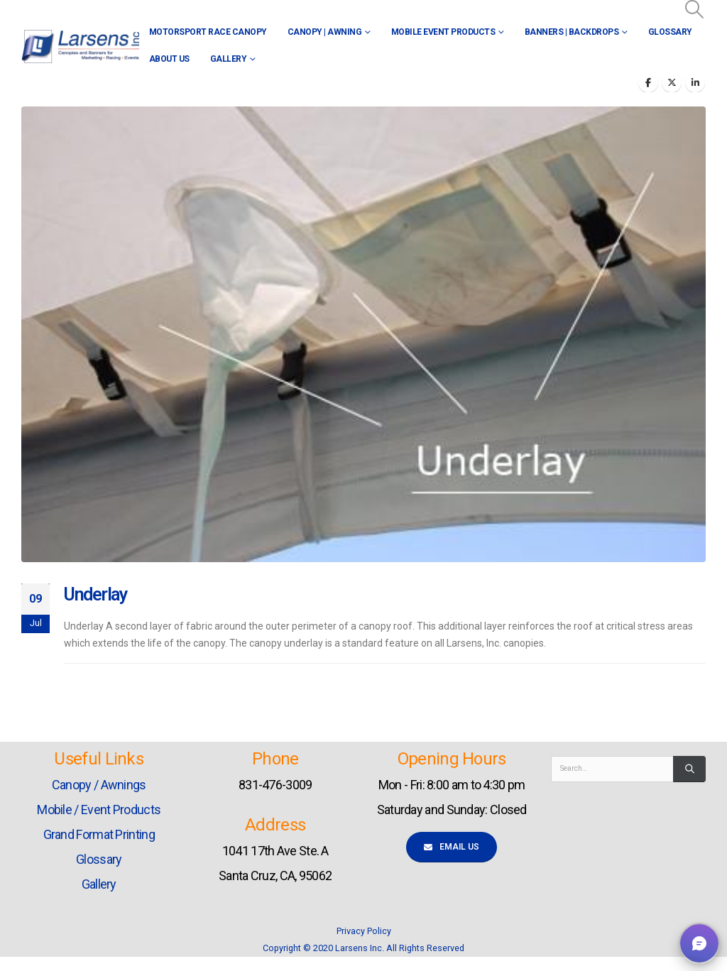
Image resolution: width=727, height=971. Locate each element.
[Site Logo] (80, 46)
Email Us (451, 847)
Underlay (96, 594)
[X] (672, 82)
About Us (169, 59)
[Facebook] (648, 82)
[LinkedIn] (695, 82)
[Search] (689, 768)
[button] (695, 9)
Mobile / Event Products (98, 809)
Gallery (228, 59)
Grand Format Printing (99, 834)
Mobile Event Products (443, 32)
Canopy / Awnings (99, 784)
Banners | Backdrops (572, 32)
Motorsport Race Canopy (208, 32)
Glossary (670, 32)
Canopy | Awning (325, 32)
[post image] (363, 333)
